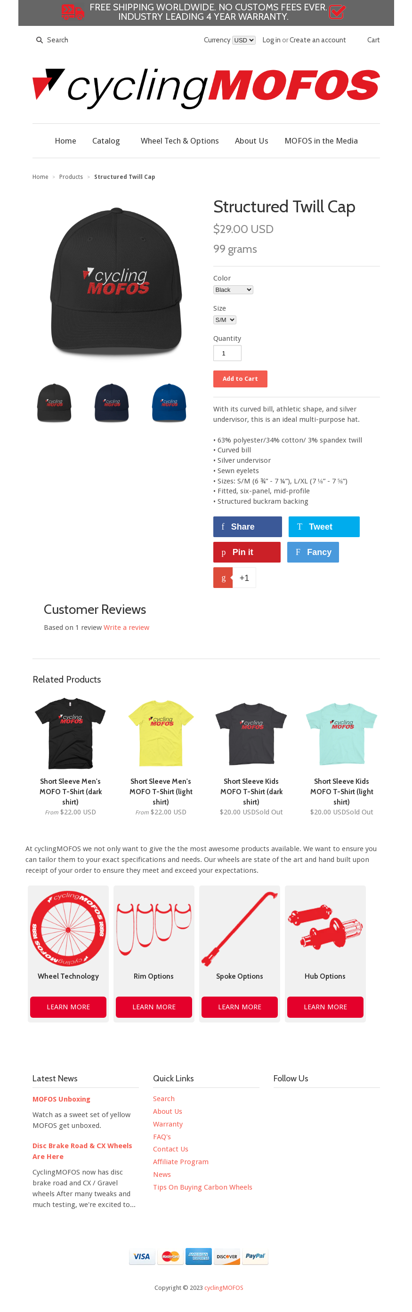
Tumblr (281, 1121)
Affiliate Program (181, 1162)
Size (219, 308)
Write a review (126, 627)
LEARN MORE (68, 1007)
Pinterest (360, 1101)
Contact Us (170, 1149)
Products (71, 177)
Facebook (281, 1101)
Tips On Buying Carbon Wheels (202, 1187)
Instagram (340, 1101)
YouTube (320, 1101)
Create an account (318, 40)
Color (222, 278)
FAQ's (162, 1137)
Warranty (168, 1124)
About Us (167, 1111)
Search (164, 1099)
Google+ (300, 1121)
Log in (272, 40)
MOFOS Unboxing (61, 1099)
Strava (320, 1121)
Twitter (300, 1101)
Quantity (227, 338)
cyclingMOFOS (223, 1287)
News (162, 1174)
